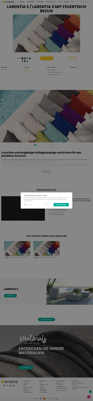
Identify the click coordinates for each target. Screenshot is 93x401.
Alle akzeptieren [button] (61, 204)
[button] (28, 204)
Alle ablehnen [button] (47, 204)
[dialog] (46, 200)
